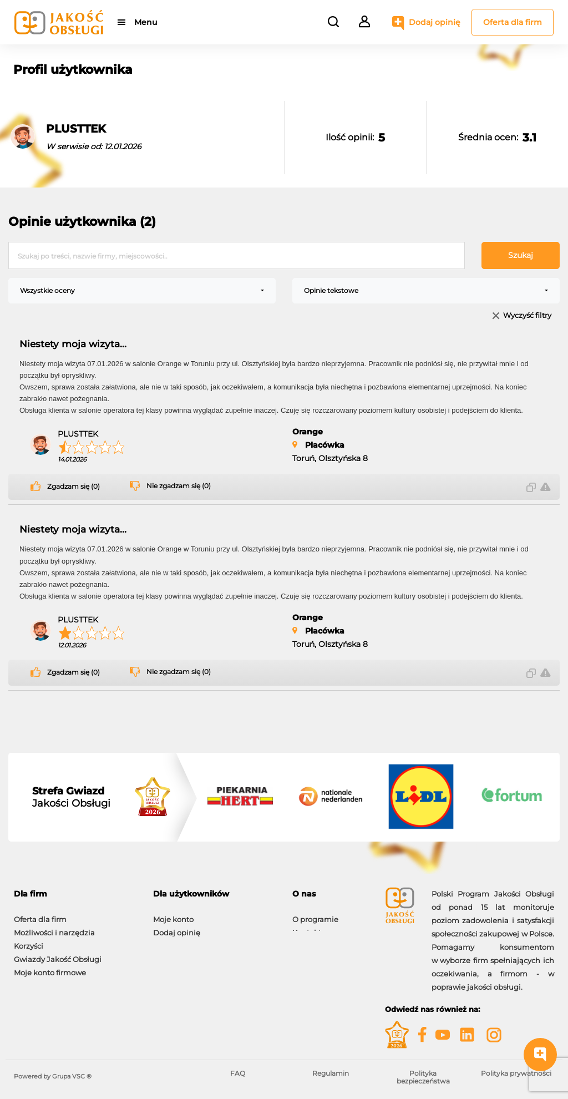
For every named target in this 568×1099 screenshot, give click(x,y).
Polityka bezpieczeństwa (423, 1077)
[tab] (75, 894)
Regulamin (330, 1073)
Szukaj (520, 255)
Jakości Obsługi (71, 797)
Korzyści (28, 940)
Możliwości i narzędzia (54, 927)
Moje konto (173, 913)
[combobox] (142, 290)
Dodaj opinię (434, 22)
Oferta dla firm (512, 22)
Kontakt (306, 927)
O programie (315, 913)
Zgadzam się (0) (73, 486)
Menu (145, 22)
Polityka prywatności (516, 1073)
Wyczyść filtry (527, 316)
